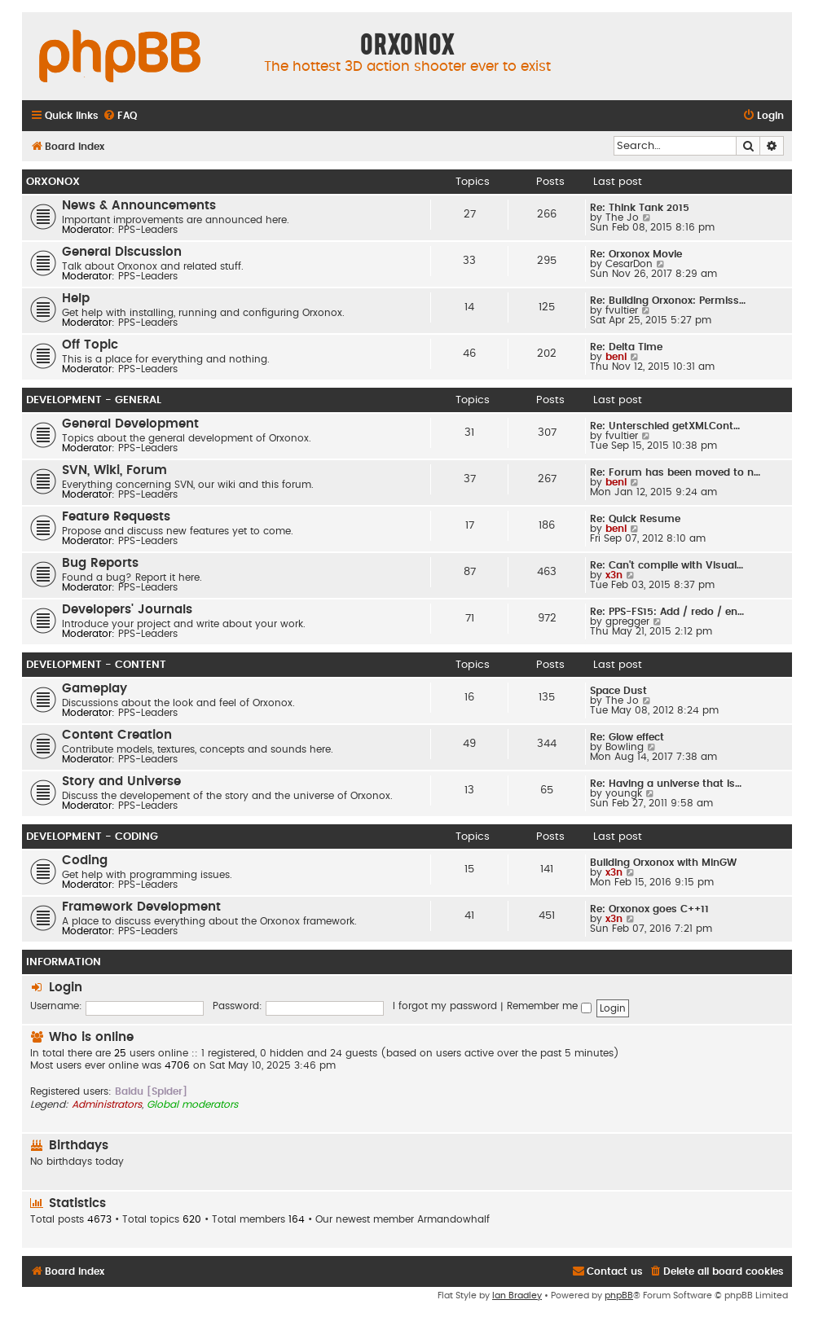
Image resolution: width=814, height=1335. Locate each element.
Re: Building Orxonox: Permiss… (668, 300)
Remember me (549, 1006)
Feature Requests (116, 517)
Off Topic (90, 345)
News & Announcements (139, 206)
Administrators (107, 1104)
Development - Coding (92, 836)
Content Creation (117, 735)
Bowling (624, 747)
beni (616, 357)
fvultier (621, 310)
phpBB (619, 1295)
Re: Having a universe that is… (665, 783)
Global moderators (192, 1104)
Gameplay (94, 689)
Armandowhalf (453, 1219)
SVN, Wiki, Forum (114, 470)
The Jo (622, 217)
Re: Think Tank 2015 (639, 208)
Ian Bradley (517, 1295)
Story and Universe (121, 781)
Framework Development (141, 907)
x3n (614, 575)
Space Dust (618, 691)
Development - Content (96, 664)
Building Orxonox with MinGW (663, 862)
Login (65, 987)
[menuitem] (120, 116)
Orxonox (53, 181)
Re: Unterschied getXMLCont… (665, 426)
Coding (85, 860)
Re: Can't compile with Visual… (666, 565)
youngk (623, 793)
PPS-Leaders (148, 230)
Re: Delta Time (626, 347)
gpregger (627, 621)
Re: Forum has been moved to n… (675, 472)
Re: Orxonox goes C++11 (649, 909)
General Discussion (122, 252)
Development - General (93, 400)
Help (76, 298)
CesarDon (629, 264)
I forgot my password (445, 1006)
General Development (130, 424)
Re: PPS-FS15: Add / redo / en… (667, 612)
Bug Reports (100, 563)
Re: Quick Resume (635, 519)
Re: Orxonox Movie (636, 254)
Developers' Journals (127, 610)
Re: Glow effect (627, 737)
